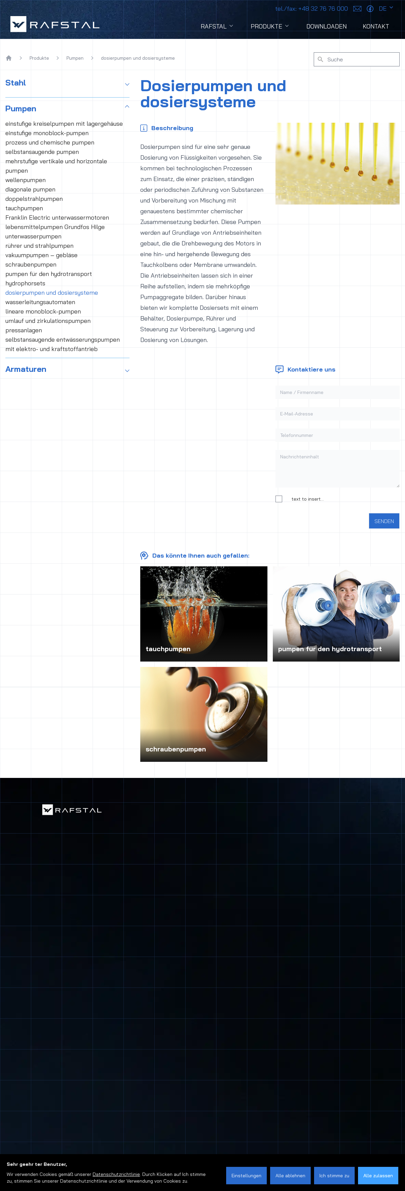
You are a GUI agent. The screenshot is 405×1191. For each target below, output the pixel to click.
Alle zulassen (378, 1176)
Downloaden (326, 26)
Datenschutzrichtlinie (116, 1174)
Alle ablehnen (290, 1176)
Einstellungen (246, 1176)
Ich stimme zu (334, 1176)
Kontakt (376, 26)
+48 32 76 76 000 (311, 8)
